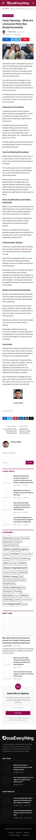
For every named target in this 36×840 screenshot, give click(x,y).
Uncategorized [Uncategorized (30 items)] (11, 604)
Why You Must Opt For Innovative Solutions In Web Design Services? (23, 767)
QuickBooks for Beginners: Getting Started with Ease (24, 431)
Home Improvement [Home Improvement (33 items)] (15, 567)
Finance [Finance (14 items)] (7, 558)
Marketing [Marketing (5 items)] (23, 572)
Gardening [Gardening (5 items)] (25, 558)
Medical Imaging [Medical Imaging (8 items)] (10, 576)
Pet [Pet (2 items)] (24, 588)
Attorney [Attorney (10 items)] (7, 537)
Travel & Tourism (8, 15)
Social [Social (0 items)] (16, 595)
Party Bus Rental (7, 411)
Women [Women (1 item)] (24, 604)
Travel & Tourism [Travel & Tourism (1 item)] (26, 599)
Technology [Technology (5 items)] (8, 599)
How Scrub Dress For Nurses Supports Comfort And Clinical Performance (24, 674)
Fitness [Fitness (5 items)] (16, 558)
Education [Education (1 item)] (6, 554)
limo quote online (10, 90)
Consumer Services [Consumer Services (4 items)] (10, 545)
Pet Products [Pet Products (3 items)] (8, 591)
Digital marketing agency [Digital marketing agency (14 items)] (15, 549)
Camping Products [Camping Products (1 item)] (8, 541)
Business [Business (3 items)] (26, 538)
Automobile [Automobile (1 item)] (17, 538)
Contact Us (11, 832)
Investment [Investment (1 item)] (6, 572)
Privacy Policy (17, 720)
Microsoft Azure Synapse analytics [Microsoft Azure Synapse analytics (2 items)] (14, 580)
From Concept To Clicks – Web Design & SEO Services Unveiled (10, 431)
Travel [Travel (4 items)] (17, 599)
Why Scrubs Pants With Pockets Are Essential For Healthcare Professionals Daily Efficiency (22, 506)
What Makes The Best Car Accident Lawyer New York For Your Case (23, 492)
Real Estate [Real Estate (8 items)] (8, 595)
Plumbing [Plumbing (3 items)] (18, 591)
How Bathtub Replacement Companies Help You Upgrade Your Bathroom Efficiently (23, 519)
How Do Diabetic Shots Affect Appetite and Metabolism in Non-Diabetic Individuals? (23, 800)
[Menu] (3, 3)
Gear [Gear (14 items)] (5, 562)
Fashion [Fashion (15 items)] (15, 553)
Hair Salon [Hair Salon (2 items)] (13, 563)
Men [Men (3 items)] (21, 576)
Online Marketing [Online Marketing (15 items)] (12, 587)
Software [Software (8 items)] (24, 595)
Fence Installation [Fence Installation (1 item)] (27, 554)
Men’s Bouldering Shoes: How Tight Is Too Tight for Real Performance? (23, 779)
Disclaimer (19, 832)
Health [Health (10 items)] (22, 562)
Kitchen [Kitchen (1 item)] (14, 572)
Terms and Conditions (14, 835)
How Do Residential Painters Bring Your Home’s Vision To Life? (23, 813)
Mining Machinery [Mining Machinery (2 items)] (9, 583)
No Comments (6, 34)
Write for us (26, 832)
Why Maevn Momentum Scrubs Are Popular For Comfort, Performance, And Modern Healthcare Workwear (23, 479)
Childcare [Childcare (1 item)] (19, 541)
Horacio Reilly (12, 32)
